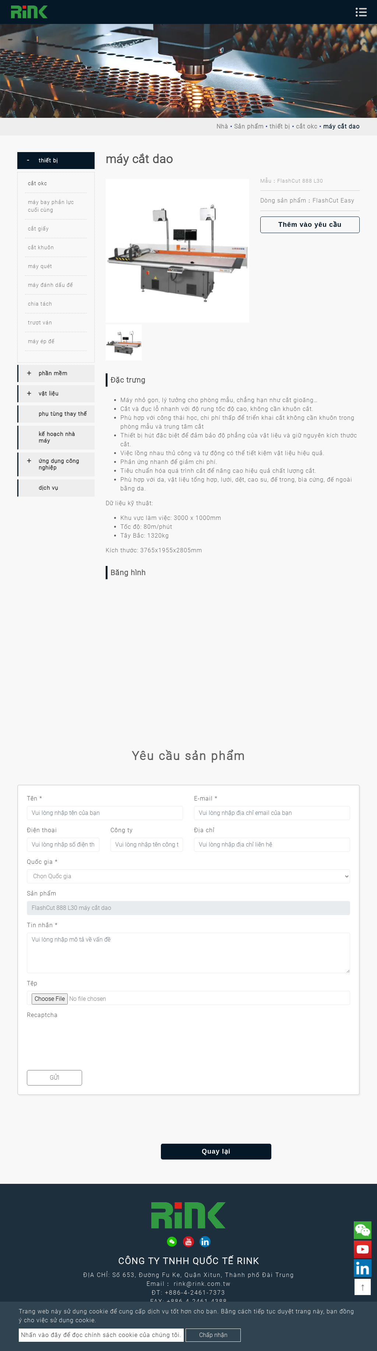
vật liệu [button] (49, 393)
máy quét (40, 266)
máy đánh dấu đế (50, 285)
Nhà (222, 126)
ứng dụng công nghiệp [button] (59, 464)
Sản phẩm (249, 126)
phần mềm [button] (53, 373)
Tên (34, 798)
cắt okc (306, 126)
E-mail (206, 798)
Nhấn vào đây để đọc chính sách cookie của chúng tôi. (101, 1334)
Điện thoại (42, 830)
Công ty (121, 830)
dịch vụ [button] (48, 488)
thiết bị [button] (48, 160)
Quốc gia (42, 861)
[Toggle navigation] (361, 12)
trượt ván (40, 323)
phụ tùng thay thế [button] (63, 414)
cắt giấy (38, 229)
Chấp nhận (213, 1334)
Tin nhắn (42, 925)
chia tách (40, 304)
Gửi (54, 1077)
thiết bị (279, 126)
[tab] (56, 160)
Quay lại (188, 1151)
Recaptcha (42, 1015)
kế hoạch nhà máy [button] (57, 437)
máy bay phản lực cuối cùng (51, 206)
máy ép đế (41, 341)
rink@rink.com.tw (202, 1283)
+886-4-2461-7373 (195, 1292)
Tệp (32, 983)
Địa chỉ (204, 830)
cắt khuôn (41, 247)
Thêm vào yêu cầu (310, 224)
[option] (177, 251)
